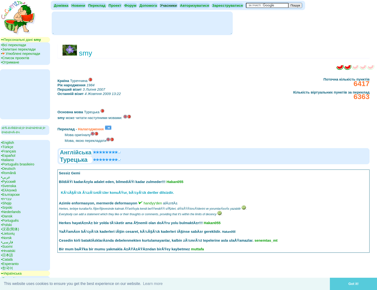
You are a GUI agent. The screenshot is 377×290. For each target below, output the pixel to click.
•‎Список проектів (15, 58)
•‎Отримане (10, 62)
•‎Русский (8, 181)
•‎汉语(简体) (10, 229)
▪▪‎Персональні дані (21, 40)
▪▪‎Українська (11, 273)
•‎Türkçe (7, 147)
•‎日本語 (7, 255)
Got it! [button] (353, 284)
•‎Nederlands (11, 212)
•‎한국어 (7, 268)
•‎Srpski (6, 207)
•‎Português (10, 220)
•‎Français (8, 151)
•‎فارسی (7, 242)
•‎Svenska (8, 186)
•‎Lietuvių (8, 233)
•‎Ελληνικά (9, 190)
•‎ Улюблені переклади (20, 53)
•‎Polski (6, 225)
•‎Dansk (7, 216)
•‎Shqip (6, 203)
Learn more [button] (153, 284)
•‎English (7, 142)
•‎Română (8, 173)
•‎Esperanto (10, 264)
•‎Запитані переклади (18, 49)
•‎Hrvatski (8, 251)
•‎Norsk (6, 238)
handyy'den (153, 203)
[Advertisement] (142, 23)
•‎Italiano (7, 160)
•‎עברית (6, 199)
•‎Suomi (7, 246)
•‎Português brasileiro (17, 164)
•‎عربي (5, 177)
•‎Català (7, 259)
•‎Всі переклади (13, 45)
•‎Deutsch (8, 168)
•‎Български (10, 194)
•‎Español (8, 155)
